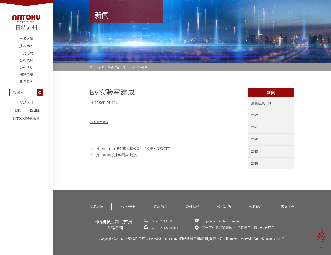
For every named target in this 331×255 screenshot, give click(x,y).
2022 (254, 115)
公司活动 (26, 67)
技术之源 (26, 39)
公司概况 (26, 60)
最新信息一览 (261, 103)
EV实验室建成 (99, 122)
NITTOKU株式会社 (26, 118)
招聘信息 (26, 74)
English (35, 110)
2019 (254, 151)
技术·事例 (26, 46)
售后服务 (26, 82)
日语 (18, 110)
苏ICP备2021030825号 (269, 239)
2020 (254, 139)
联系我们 (26, 102)
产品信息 (26, 53)
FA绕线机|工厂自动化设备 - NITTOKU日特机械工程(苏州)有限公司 (173, 239)
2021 (254, 127)
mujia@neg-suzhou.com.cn (220, 221)
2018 (254, 163)
